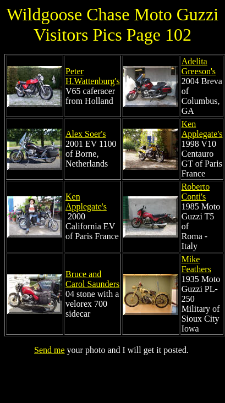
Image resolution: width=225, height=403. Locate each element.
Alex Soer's (85, 134)
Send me (49, 350)
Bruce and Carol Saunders (92, 279)
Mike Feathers (196, 264)
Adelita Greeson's (199, 66)
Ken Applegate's (202, 129)
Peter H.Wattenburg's (92, 76)
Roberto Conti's (196, 191)
